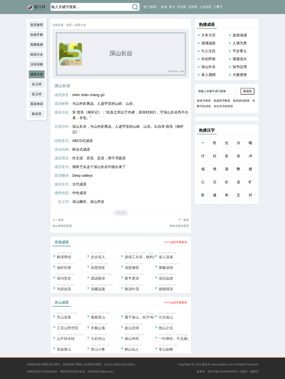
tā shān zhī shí (173, 326)
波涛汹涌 (240, 35)
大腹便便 (240, 75)
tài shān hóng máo (139, 337)
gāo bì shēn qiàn (106, 266)
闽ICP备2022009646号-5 (223, 371)
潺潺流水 (240, 59)
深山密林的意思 (62, 225)
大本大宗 (208, 35)
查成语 (247, 91)
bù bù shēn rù (106, 255)
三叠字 (218, 7)
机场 (164, 7)
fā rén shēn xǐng (173, 255)
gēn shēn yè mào (139, 288)
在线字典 (36, 34)
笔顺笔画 (36, 44)
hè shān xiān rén (139, 348)
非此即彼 (208, 59)
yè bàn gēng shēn (139, 277)
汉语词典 (36, 64)
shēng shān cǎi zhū (71, 316)
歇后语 (36, 113)
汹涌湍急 (208, 43)
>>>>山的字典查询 (175, 302)
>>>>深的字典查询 (175, 242)
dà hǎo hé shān (106, 337)
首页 (69, 24)
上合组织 (205, 7)
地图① (244, 371)
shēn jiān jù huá (71, 266)
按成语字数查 (222, 100)
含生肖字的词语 (223, 106)
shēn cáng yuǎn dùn (106, 288)
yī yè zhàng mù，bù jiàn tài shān (176, 337)
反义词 (36, 94)
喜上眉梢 (208, 75)
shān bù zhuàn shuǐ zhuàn (71, 337)
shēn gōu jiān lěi (71, 277)
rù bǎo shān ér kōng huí (71, 326)
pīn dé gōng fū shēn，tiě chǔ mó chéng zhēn (148, 255)
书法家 (181, 7)
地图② (254, 371)
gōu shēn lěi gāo (71, 288)
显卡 (172, 7)
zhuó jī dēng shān (106, 316)
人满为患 (240, 43)
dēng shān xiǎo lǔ (106, 348)
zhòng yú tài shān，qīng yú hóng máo (145, 316)
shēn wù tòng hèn (139, 266)
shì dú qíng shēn (173, 288)
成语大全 (36, 74)
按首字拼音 (204, 100)
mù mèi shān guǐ (106, 326)
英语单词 (36, 104)
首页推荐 (36, 24)
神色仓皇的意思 (179, 225)
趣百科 (206, 364)
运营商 (192, 7)
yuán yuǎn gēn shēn (106, 277)
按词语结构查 (241, 100)
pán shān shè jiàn (139, 326)
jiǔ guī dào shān (173, 316)
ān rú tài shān (71, 348)
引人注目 (208, 51)
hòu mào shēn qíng (173, 266)
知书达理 (240, 67)
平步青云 (240, 51)
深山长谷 (208, 67)
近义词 (36, 84)
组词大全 (36, 54)
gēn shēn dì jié (71, 255)
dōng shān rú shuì (173, 348)
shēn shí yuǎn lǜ (173, 277)
